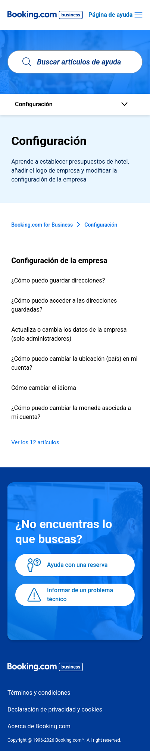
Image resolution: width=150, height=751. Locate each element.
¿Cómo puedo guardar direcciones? (58, 280)
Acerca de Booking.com (39, 726)
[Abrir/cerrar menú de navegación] (138, 15)
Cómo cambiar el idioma (43, 387)
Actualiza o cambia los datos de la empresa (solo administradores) (68, 334)
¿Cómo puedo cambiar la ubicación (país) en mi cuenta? (74, 363)
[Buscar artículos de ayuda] (75, 62)
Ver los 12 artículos (35, 442)
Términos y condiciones (39, 692)
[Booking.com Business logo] (75, 668)
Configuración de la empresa (59, 260)
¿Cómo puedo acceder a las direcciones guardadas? (64, 305)
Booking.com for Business (42, 225)
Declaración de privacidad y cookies (54, 709)
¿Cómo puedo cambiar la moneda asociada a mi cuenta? (71, 412)
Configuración (100, 225)
